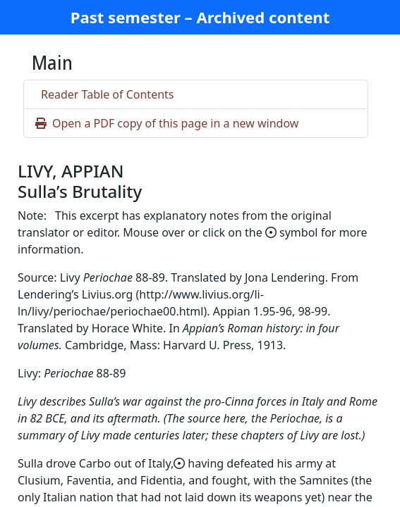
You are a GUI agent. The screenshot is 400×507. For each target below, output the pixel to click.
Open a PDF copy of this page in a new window (166, 123)
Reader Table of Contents (107, 94)
